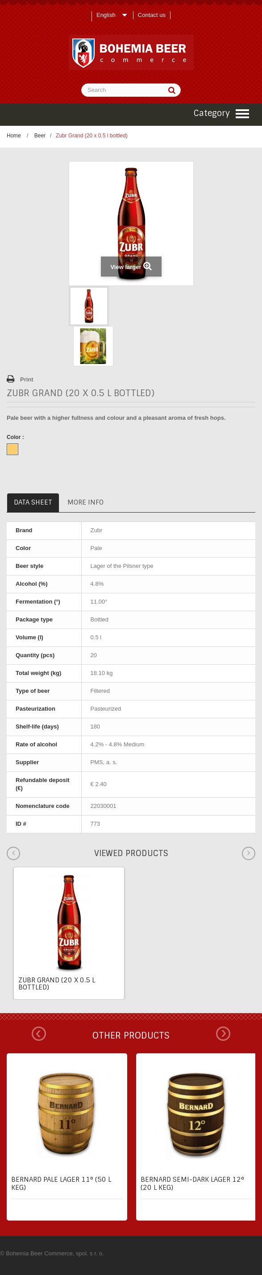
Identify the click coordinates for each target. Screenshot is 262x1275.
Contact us (152, 15)
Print (26, 379)
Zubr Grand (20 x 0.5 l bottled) (56, 983)
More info (85, 502)
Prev (39, 1034)
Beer (40, 135)
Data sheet (33, 502)
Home (14, 135)
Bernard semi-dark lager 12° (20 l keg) (192, 1183)
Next (223, 1034)
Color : (16, 437)
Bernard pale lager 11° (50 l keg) (61, 1183)
